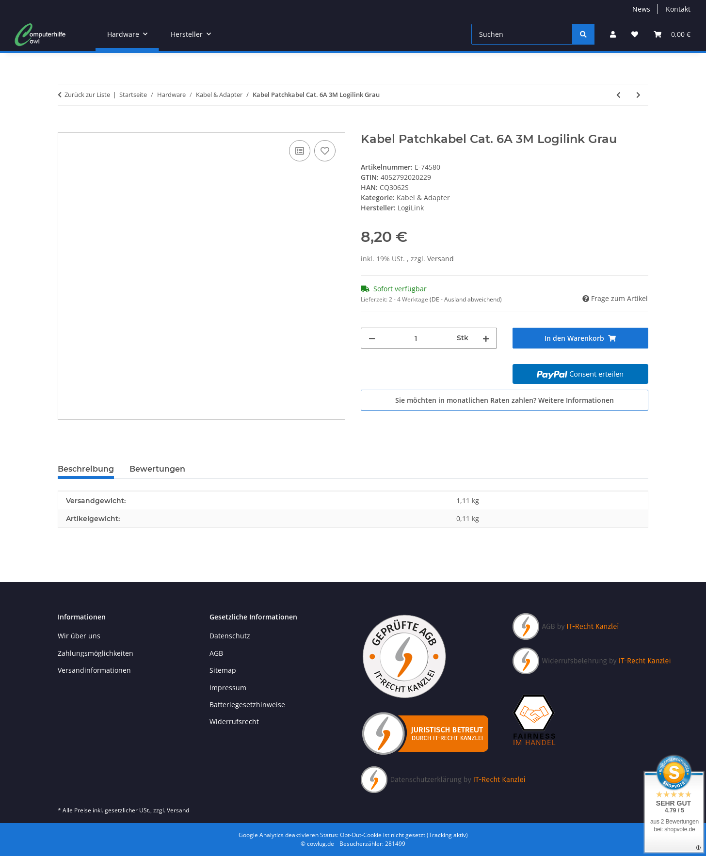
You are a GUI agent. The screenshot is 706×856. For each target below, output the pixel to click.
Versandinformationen (94, 670)
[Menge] (416, 338)
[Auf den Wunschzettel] (325, 150)
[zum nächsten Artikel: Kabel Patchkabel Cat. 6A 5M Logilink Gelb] (638, 94)
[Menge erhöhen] (486, 338)
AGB (216, 653)
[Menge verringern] (372, 338)
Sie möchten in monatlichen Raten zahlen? (504, 400)
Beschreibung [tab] (86, 469)
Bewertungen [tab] (157, 469)
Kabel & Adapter (423, 197)
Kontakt (678, 9)
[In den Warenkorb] (65, 127)
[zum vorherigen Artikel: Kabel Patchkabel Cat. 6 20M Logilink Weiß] (618, 94)
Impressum (227, 687)
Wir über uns (79, 635)
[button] (613, 34)
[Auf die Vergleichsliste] (299, 150)
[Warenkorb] (672, 34)
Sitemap (222, 670)
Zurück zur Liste (87, 94)
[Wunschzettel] (635, 34)
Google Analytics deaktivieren (279, 835)
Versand (440, 258)
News (641, 9)
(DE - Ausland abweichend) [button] (466, 299)
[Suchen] (522, 34)
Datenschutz (229, 635)
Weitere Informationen (576, 400)
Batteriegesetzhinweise (247, 704)
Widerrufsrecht (234, 721)
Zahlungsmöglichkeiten (95, 653)
